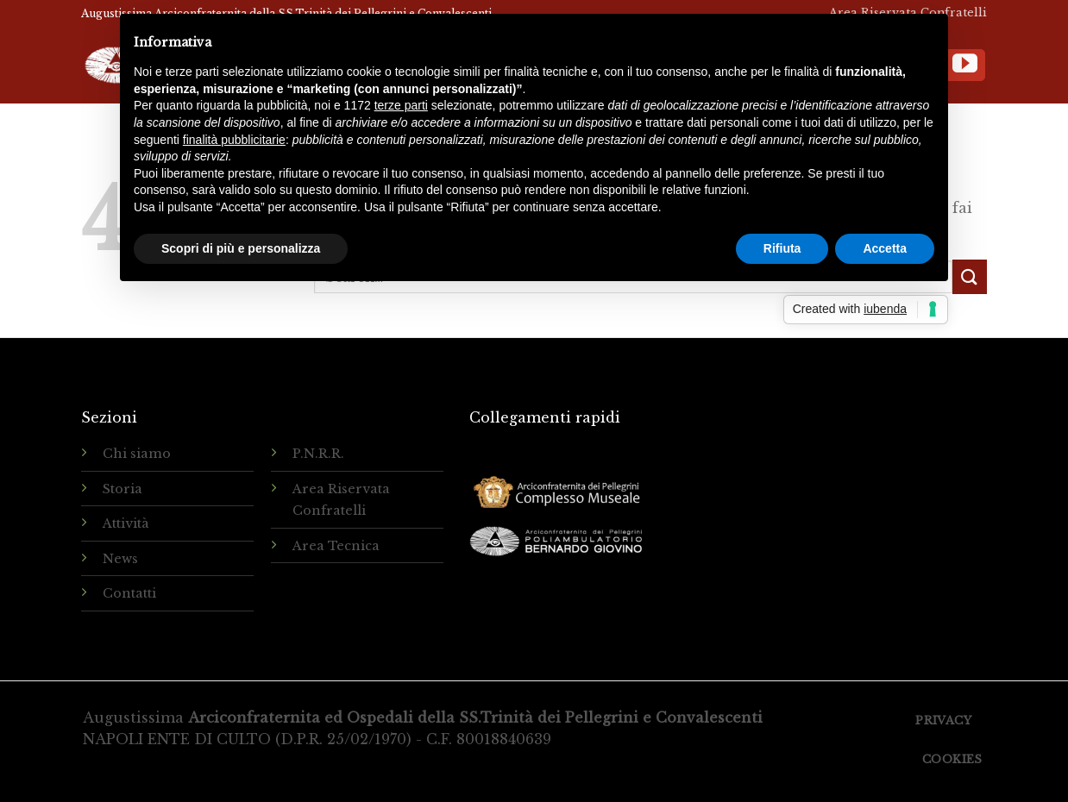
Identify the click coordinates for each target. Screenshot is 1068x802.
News (120, 559)
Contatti (129, 593)
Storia (122, 489)
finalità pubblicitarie (234, 140)
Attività (126, 523)
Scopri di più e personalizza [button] (240, 248)
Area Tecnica (336, 546)
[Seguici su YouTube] (965, 65)
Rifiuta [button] (782, 248)
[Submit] (969, 276)
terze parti (401, 105)
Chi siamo (137, 453)
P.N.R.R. (318, 453)
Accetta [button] (885, 248)
